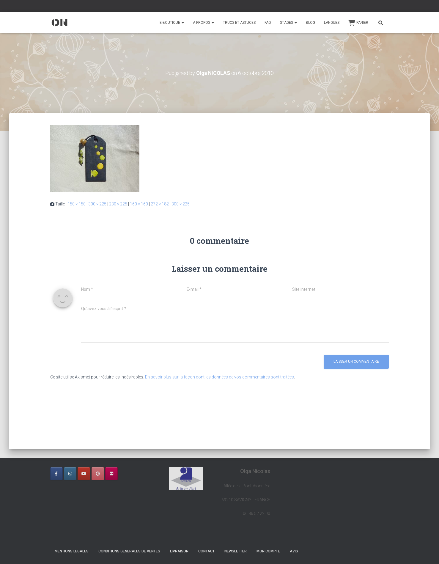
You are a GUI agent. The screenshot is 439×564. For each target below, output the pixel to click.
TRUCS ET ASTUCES (239, 23)
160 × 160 (139, 204)
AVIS (294, 551)
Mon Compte (268, 551)
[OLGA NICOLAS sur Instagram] (70, 473)
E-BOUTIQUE (172, 23)
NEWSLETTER (235, 551)
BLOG (310, 23)
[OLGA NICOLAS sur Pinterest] (98, 473)
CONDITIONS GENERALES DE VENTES (129, 551)
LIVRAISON (179, 551)
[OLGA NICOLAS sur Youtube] (84, 473)
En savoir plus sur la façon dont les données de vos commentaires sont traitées (219, 377)
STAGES (288, 23)
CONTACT (206, 551)
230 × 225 (118, 204)
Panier (358, 23)
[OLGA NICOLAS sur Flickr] (111, 473)
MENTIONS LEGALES (72, 551)
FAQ (268, 23)
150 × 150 (76, 204)
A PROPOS (203, 23)
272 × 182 (160, 204)
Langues (331, 23)
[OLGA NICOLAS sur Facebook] (56, 473)
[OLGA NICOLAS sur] (125, 473)
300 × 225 (97, 204)
